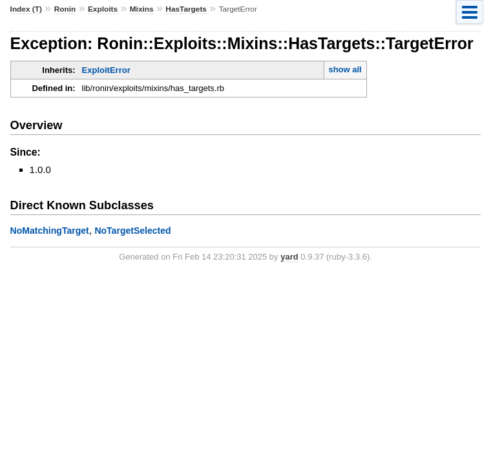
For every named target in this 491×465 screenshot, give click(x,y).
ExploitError (106, 70)
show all (344, 69)
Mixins (142, 9)
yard (289, 257)
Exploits (103, 9)
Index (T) (26, 9)
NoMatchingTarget (49, 230)
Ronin (65, 9)
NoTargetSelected (132, 230)
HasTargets (186, 9)
